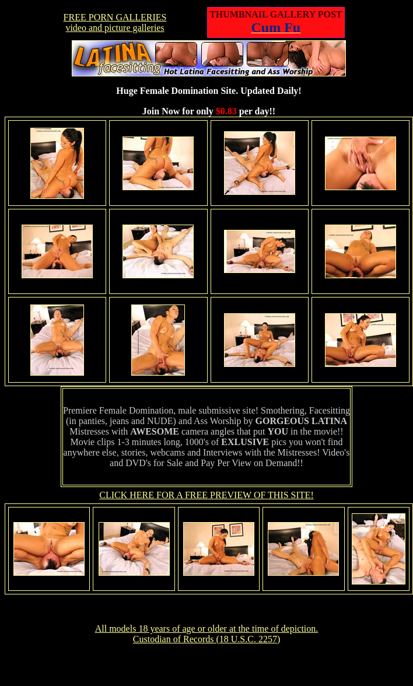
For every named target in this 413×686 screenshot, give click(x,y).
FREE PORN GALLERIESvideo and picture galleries (115, 22)
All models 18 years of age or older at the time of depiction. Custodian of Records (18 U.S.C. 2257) (206, 634)
